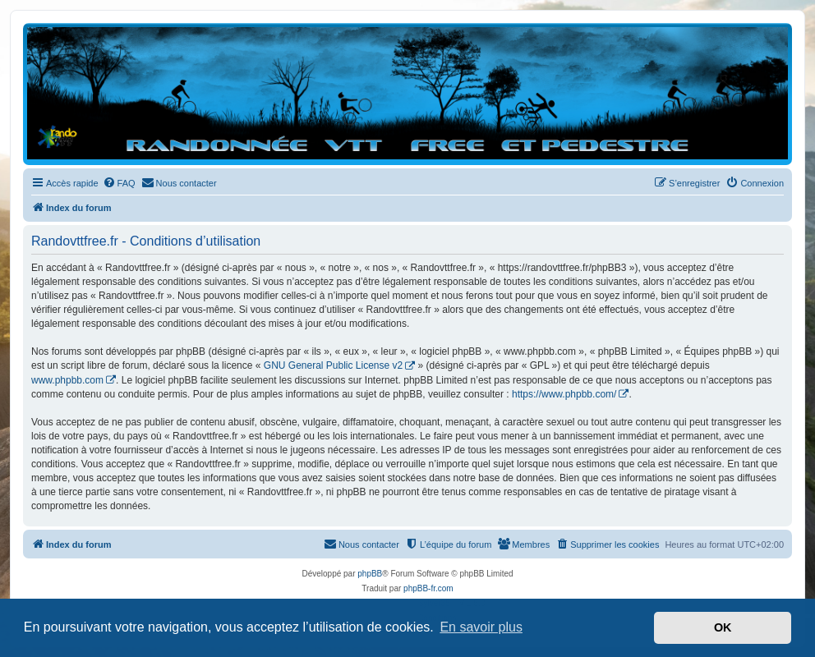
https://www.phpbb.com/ (564, 394)
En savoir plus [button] (481, 627)
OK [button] (723, 627)
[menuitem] (119, 183)
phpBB (369, 573)
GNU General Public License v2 (333, 365)
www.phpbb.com (67, 380)
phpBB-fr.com (428, 588)
